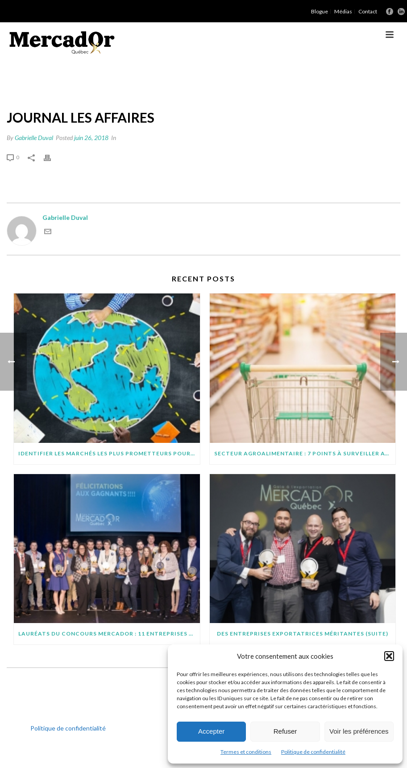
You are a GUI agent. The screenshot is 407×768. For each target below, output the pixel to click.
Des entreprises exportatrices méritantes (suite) (302, 633)
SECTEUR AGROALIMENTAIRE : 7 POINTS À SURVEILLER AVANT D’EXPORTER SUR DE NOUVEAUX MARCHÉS (305, 453)
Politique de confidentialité (313, 751)
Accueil (315, 80)
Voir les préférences (359, 731)
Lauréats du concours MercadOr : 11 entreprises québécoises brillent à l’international (109, 633)
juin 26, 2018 (91, 137)
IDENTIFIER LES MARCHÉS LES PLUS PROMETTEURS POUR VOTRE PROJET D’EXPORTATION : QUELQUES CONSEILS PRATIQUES (109, 453)
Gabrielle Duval (34, 137)
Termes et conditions (245, 751)
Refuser (285, 731)
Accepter (211, 731)
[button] (389, 656)
